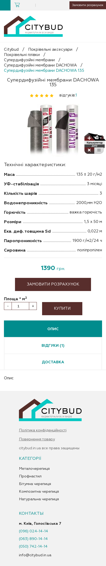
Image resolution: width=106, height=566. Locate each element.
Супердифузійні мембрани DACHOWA (40, 65)
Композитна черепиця (39, 491)
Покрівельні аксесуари (50, 50)
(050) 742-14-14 (33, 546)
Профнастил (30, 476)
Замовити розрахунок (83, 5)
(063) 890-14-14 (33, 539)
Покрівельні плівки (22, 55)
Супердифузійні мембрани (29, 60)
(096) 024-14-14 (33, 531)
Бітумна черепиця (35, 484)
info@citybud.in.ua (35, 555)
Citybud (11, 50)
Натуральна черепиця (39, 499)
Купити (62, 308)
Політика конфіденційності (43, 430)
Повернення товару (37, 439)
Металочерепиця (34, 469)
